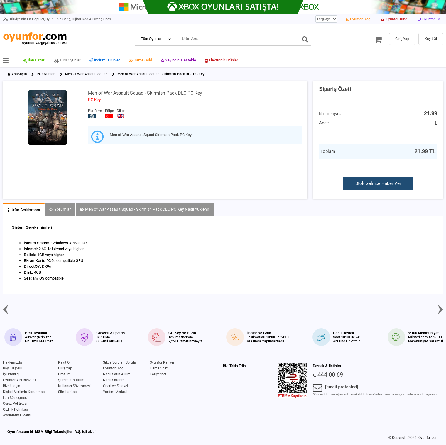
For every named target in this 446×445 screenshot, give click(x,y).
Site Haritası (67, 392)
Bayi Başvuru (13, 368)
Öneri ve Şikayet (115, 386)
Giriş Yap (65, 368)
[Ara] (305, 39)
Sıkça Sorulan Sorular (120, 362)
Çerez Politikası (15, 403)
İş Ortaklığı (11, 374)
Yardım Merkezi (115, 392)
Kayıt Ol (64, 362)
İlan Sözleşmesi (15, 398)
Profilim (64, 374)
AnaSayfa (19, 74)
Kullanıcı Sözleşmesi (74, 386)
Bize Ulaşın (11, 386)
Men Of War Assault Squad (86, 74)
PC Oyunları (46, 74)
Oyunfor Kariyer (162, 362)
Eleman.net (159, 368)
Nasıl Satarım (114, 380)
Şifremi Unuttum (71, 380)
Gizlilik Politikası (16, 409)
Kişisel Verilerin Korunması (24, 392)
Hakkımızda (12, 362)
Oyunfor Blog (113, 368)
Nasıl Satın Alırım (117, 374)
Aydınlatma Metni (17, 415)
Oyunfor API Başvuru (19, 380)
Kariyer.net (158, 374)
